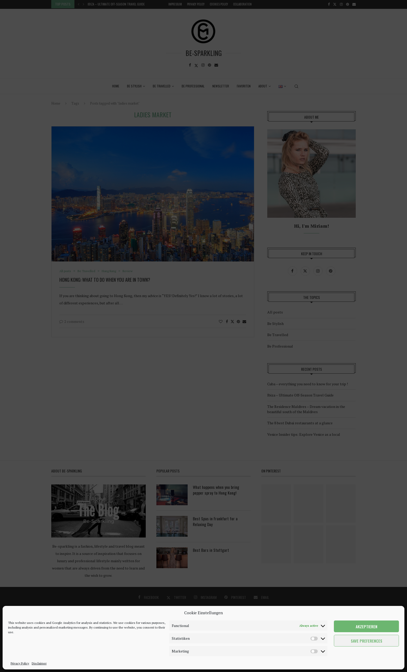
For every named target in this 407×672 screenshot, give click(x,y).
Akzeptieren (366, 626)
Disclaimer (39, 663)
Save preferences (366, 641)
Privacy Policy (20, 663)
